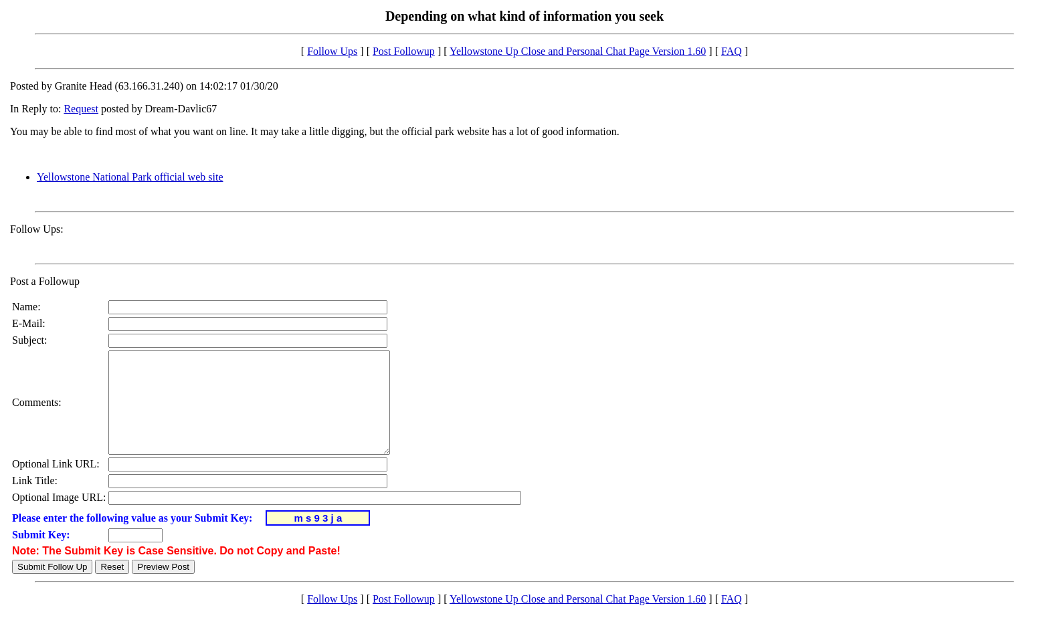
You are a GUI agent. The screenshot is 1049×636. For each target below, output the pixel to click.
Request (81, 108)
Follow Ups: (37, 229)
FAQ (731, 51)
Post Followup (404, 51)
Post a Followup (45, 281)
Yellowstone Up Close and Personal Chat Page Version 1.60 (578, 51)
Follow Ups (332, 51)
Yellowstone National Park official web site (130, 177)
